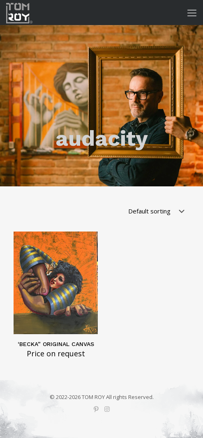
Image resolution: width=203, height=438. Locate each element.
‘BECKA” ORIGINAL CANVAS (56, 344)
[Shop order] (158, 211)
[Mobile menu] (192, 12)
